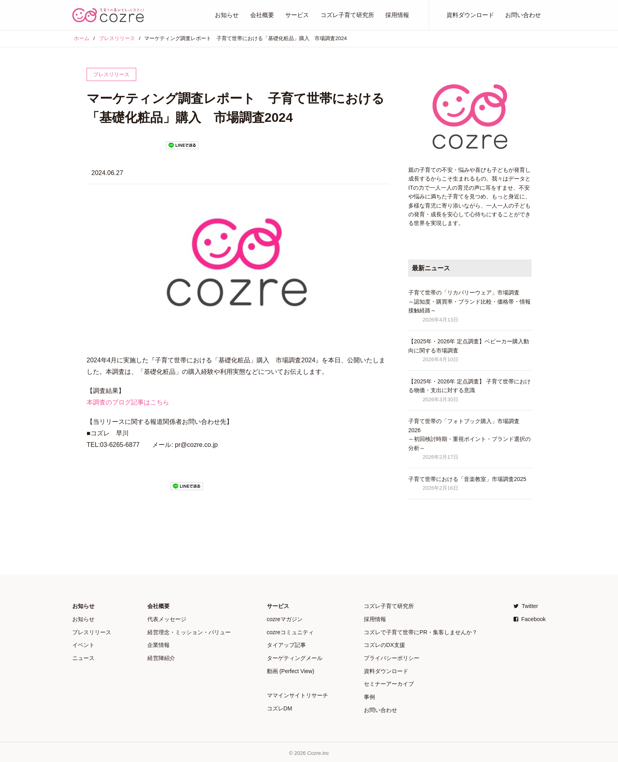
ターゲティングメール (295, 657)
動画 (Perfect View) (291, 669)
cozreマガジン (285, 619)
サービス (297, 15)
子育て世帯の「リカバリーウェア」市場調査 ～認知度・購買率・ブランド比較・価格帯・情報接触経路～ (469, 301)
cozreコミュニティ (290, 631)
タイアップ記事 (286, 644)
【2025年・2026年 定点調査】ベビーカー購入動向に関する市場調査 (468, 345)
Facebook (530, 619)
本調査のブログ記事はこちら (128, 402)
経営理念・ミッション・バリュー (189, 631)
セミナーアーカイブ (389, 682)
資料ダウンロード (470, 15)
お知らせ (227, 15)
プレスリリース (91, 631)
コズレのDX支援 (384, 644)
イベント (83, 644)
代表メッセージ (166, 619)
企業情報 (158, 644)
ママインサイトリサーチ (297, 694)
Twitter (526, 606)
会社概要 (262, 15)
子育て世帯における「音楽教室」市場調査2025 (467, 479)
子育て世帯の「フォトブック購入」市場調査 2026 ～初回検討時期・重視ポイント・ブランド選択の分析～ (469, 434)
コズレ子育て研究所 (347, 15)
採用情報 (397, 15)
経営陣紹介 (161, 657)
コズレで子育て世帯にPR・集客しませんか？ (420, 631)
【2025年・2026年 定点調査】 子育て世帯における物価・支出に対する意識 (469, 385)
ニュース (83, 657)
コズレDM (279, 706)
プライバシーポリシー (391, 657)
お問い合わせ (523, 15)
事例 (369, 695)
